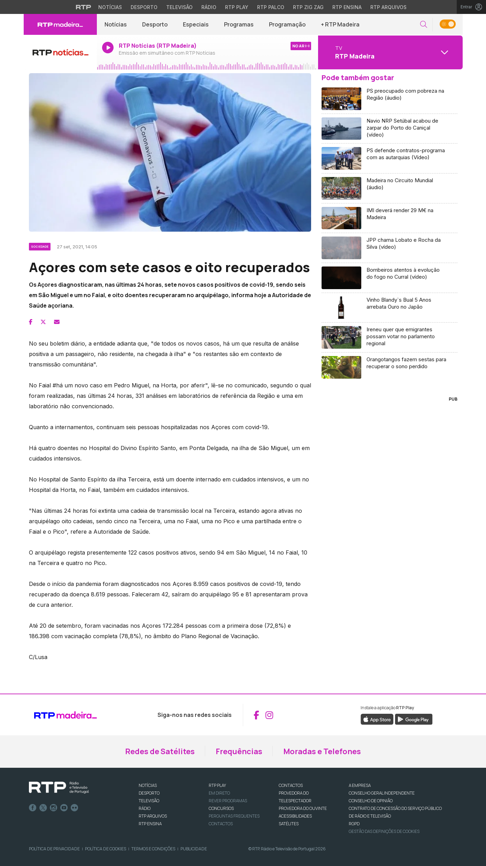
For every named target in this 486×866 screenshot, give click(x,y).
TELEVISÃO (149, 801)
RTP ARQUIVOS (153, 816)
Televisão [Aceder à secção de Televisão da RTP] (179, 7)
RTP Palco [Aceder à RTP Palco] (270, 7)
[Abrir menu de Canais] (389, 52)
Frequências (239, 751)
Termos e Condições (153, 849)
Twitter (43, 808)
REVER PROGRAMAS (228, 801)
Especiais (196, 24)
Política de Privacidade (54, 849)
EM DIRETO (219, 793)
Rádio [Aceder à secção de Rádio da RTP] (208, 7)
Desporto (155, 24)
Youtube (64, 808)
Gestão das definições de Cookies (384, 831)
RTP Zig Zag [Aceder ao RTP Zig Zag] (308, 7)
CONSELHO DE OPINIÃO (371, 801)
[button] (423, 24)
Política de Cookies (105, 849)
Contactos (221, 824)
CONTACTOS (291, 785)
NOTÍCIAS (148, 785)
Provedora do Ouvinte (303, 808)
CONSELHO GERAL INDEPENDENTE (382, 793)
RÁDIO (145, 808)
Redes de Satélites (160, 751)
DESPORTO (149, 793)
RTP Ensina (150, 824)
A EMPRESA (360, 785)
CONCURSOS (221, 808)
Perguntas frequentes (234, 816)
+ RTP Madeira (340, 24)
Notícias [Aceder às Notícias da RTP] (110, 7)
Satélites (289, 824)
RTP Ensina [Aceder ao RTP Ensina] (347, 7)
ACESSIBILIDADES (295, 816)
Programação (287, 24)
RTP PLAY (217, 785)
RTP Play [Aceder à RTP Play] (236, 7)
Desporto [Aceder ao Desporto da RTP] (144, 7)
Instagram (53, 808)
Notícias (116, 24)
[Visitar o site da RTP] (83, 7)
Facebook (33, 808)
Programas (239, 24)
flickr (74, 808)
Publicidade (193, 849)
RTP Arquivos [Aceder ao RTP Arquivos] (388, 7)
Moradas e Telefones (322, 751)
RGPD (354, 824)
